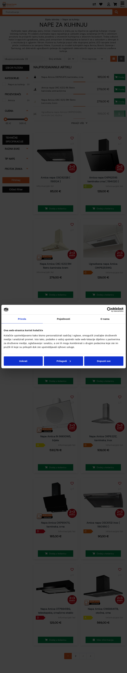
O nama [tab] (105, 319)
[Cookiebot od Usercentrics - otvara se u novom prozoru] (109, 309)
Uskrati (23, 360)
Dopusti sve (104, 360)
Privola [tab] (22, 319)
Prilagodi (64, 360)
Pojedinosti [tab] (63, 319)
